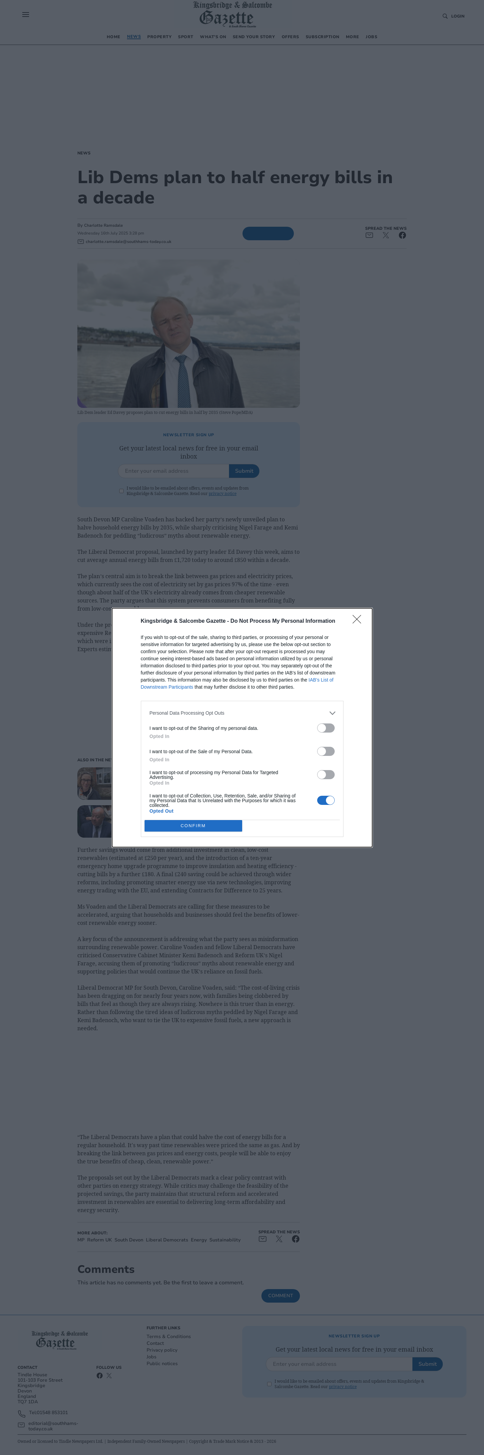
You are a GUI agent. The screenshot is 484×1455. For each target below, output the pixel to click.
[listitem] (242, 713)
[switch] (326, 728)
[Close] (359, 621)
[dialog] (242, 727)
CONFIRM (193, 825)
